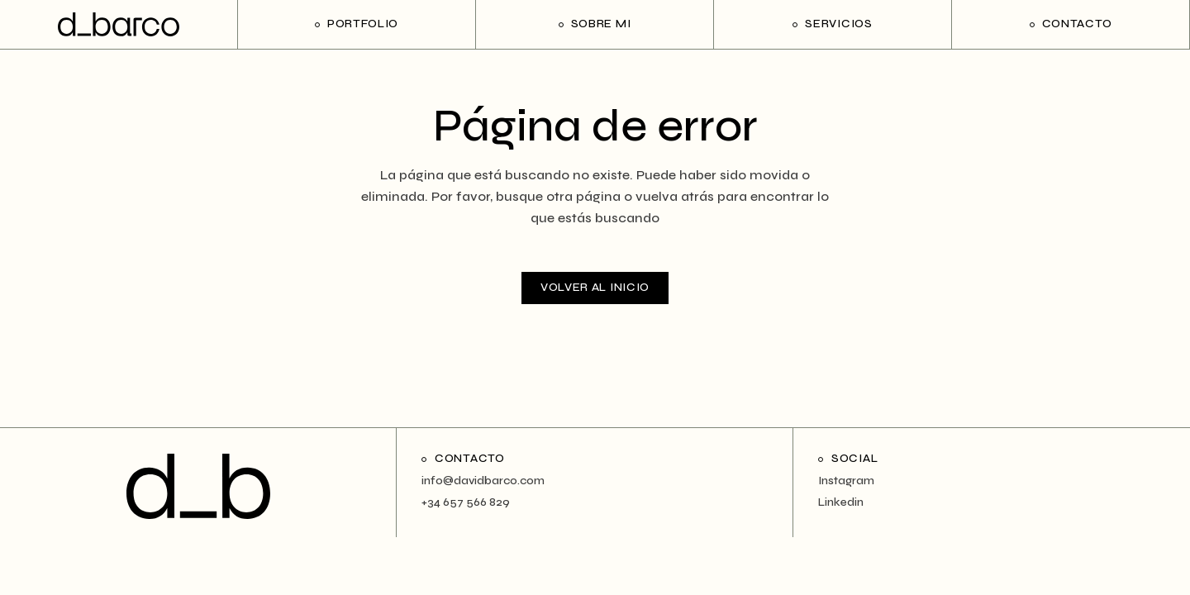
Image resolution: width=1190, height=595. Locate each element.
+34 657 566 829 (465, 502)
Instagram (846, 481)
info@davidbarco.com (483, 481)
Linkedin (841, 502)
